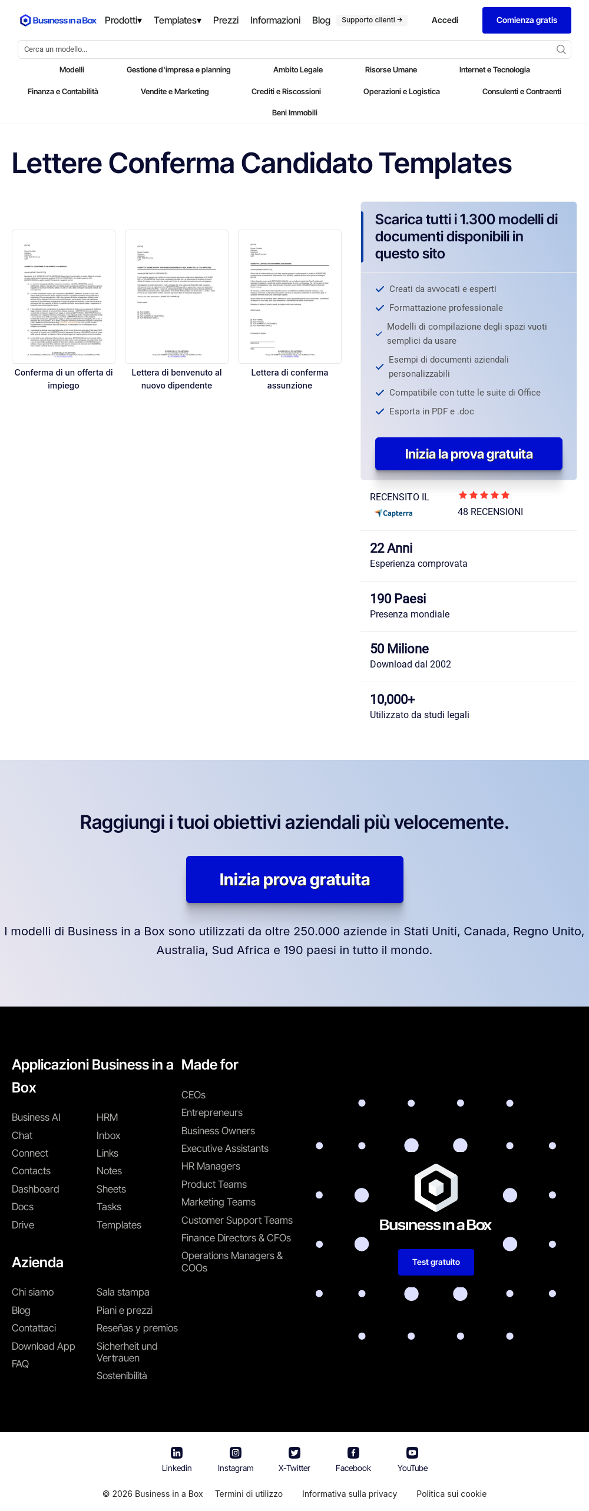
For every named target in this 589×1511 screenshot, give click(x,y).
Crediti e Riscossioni (286, 91)
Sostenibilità (122, 1376)
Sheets (111, 1189)
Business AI (36, 1117)
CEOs (193, 1095)
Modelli (71, 69)
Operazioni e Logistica (401, 91)
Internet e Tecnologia (494, 69)
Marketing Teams (218, 1202)
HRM (107, 1117)
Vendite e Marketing (175, 91)
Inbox (108, 1135)
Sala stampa (123, 1292)
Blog (21, 1310)
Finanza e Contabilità (63, 91)
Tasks (109, 1207)
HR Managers (210, 1166)
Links (107, 1153)
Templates (119, 1225)
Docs (23, 1207)
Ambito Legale (298, 69)
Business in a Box (169, 1494)
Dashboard (35, 1189)
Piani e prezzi (125, 1310)
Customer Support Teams (237, 1220)
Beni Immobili (294, 112)
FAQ (20, 1364)
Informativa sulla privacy (349, 1494)
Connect (30, 1153)
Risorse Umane (391, 69)
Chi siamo (33, 1292)
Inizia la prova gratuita (469, 453)
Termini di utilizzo (249, 1494)
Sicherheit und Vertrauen (127, 1352)
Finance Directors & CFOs (236, 1238)
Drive (23, 1225)
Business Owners (218, 1131)
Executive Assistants (225, 1148)
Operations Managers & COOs (232, 1261)
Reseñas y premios (137, 1328)
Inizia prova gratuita (295, 879)
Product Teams (214, 1184)
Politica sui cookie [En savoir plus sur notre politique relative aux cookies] (451, 1494)
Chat (22, 1135)
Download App (43, 1346)
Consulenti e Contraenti (521, 91)
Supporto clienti (372, 19)
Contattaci (34, 1328)
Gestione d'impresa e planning (179, 69)
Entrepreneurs (212, 1112)
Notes (109, 1171)
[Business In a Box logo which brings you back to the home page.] (58, 20)
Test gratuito (436, 1262)
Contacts (31, 1171)
